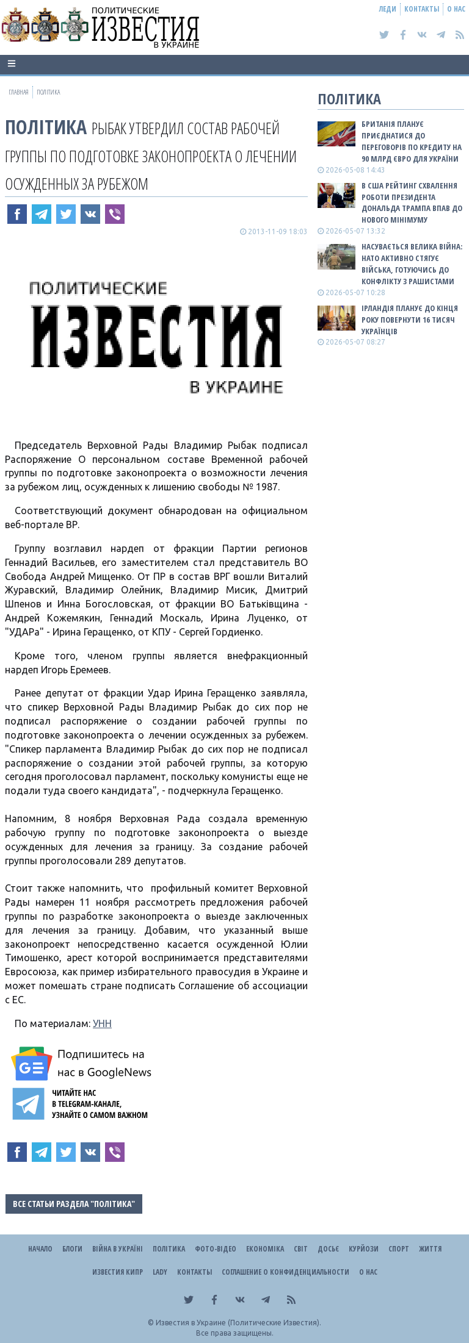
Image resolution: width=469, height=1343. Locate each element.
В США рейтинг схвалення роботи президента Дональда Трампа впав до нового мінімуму (412, 203)
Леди (387, 9)
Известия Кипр (117, 1272)
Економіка (265, 1249)
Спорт (398, 1249)
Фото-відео (215, 1249)
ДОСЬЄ (328, 1249)
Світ (301, 1249)
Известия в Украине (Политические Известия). (238, 1323)
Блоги (72, 1249)
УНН (102, 1023)
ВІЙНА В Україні (117, 1249)
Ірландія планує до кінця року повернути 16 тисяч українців (410, 320)
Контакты (421, 9)
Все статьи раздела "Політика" (74, 1203)
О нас (456, 9)
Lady (160, 1272)
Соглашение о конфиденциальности (285, 1272)
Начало (40, 1249)
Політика (46, 126)
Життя (430, 1249)
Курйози (364, 1249)
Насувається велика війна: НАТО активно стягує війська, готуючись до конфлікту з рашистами (412, 264)
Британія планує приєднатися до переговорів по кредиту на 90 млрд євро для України (412, 141)
